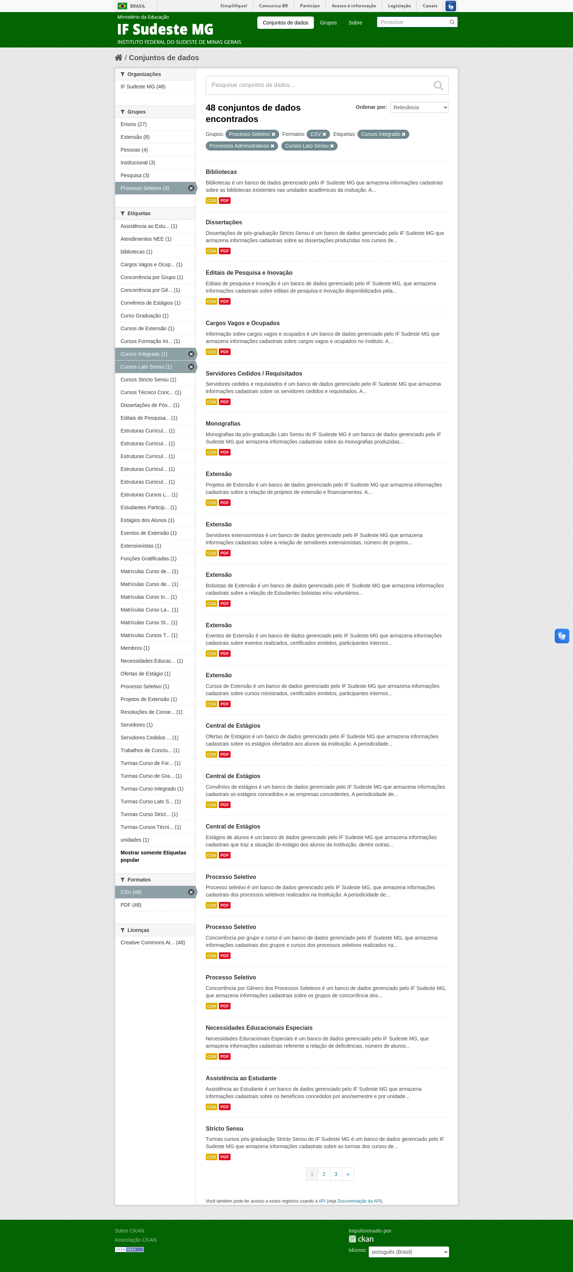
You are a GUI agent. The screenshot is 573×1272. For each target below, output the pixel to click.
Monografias (223, 423)
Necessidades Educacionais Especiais (259, 1028)
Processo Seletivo (231, 877)
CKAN (361, 1239)
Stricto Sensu (224, 1129)
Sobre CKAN (129, 1231)
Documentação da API (358, 1201)
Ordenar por (371, 107)
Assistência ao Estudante (241, 1078)
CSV (211, 200)
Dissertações (224, 222)
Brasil (137, 6)
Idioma (357, 1250)
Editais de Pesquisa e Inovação (249, 273)
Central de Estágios (233, 726)
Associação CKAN (135, 1240)
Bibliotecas (221, 172)
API (322, 1201)
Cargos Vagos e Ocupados (243, 323)
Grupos (328, 23)
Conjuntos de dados (285, 23)
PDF (224, 200)
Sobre (355, 23)
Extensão (219, 474)
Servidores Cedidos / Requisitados (254, 373)
